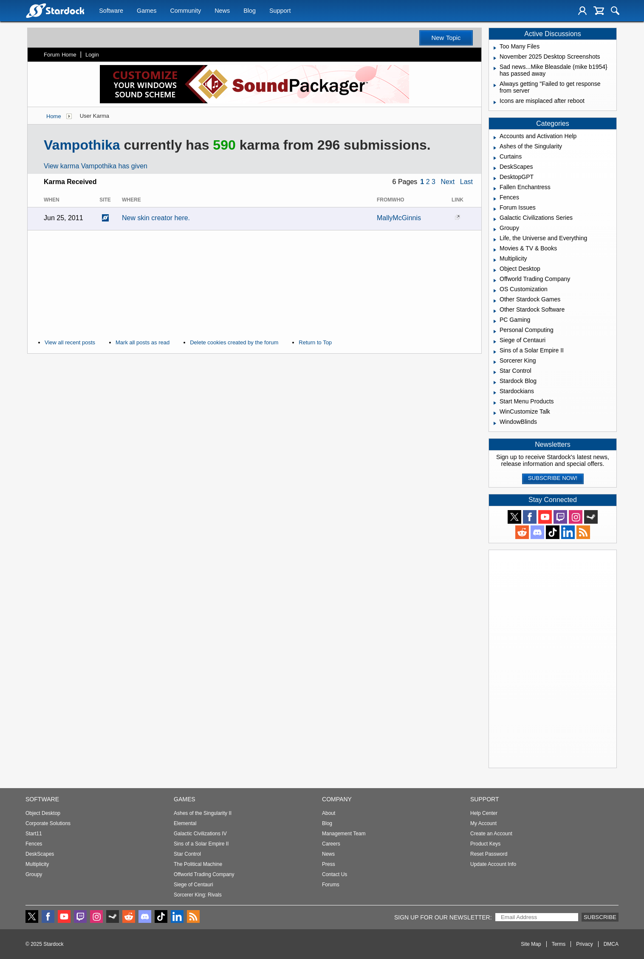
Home (53, 116)
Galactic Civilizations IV (200, 834)
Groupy (33, 874)
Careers (331, 844)
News (222, 11)
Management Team (344, 834)
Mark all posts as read (142, 342)
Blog (249, 11)
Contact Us (334, 874)
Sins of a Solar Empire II (201, 844)
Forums (330, 885)
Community (185, 11)
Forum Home (60, 54)
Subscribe (600, 917)
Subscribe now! (553, 478)
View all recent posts (70, 342)
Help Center (483, 813)
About (328, 813)
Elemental (185, 823)
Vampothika (82, 145)
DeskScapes (39, 854)
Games (146, 11)
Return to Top (315, 342)
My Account (483, 823)
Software (111, 11)
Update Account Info (493, 864)
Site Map (531, 944)
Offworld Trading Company (204, 874)
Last (466, 181)
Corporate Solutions (48, 823)
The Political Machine (198, 864)
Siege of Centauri (193, 885)
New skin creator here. (156, 217)
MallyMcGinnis (399, 217)
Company (337, 799)
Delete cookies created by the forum (234, 342)
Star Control (187, 854)
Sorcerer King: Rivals (198, 895)
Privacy (584, 944)
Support (280, 11)
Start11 (33, 834)
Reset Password (488, 854)
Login (92, 54)
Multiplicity (37, 864)
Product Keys (485, 844)
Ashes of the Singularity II (203, 813)
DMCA (611, 944)
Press (328, 864)
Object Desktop (42, 813)
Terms (559, 944)
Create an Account (491, 834)
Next (448, 181)
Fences (33, 844)
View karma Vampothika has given (95, 166)
